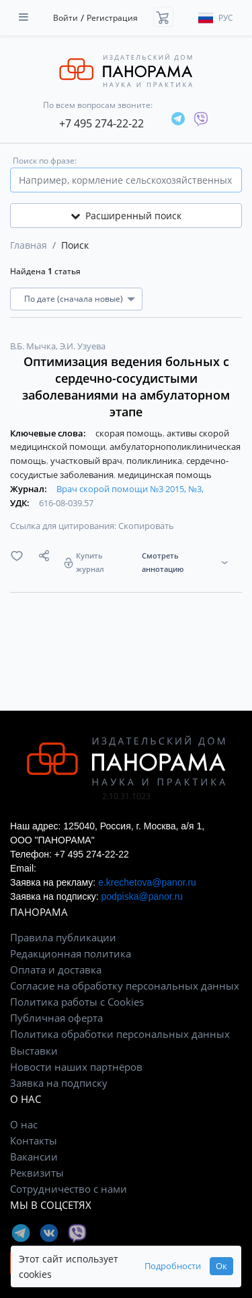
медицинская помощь (165, 475)
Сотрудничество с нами (68, 1188)
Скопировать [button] (146, 526)
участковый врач (87, 461)
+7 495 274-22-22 (101, 123)
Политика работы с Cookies (77, 1001)
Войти (65, 17)
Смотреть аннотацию (162, 562)
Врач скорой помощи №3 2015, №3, (130, 489)
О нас (24, 1124)
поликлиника (155, 461)
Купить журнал (90, 562)
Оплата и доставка (55, 969)
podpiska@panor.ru (142, 896)
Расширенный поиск (126, 215)
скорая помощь (130, 433)
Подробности (172, 1266)
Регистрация (112, 17)
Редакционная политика (70, 953)
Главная (28, 245)
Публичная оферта (56, 1017)
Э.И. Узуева (83, 346)
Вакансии (34, 1156)
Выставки (34, 1050)
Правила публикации (63, 937)
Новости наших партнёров (76, 1066)
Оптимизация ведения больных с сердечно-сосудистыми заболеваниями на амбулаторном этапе (126, 386)
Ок (221, 1266)
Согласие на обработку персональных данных (124, 985)
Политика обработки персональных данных (120, 1034)
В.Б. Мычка (34, 346)
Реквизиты (37, 1172)
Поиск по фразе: (45, 160)
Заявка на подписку (59, 1082)
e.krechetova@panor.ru (147, 882)
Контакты (33, 1140)
